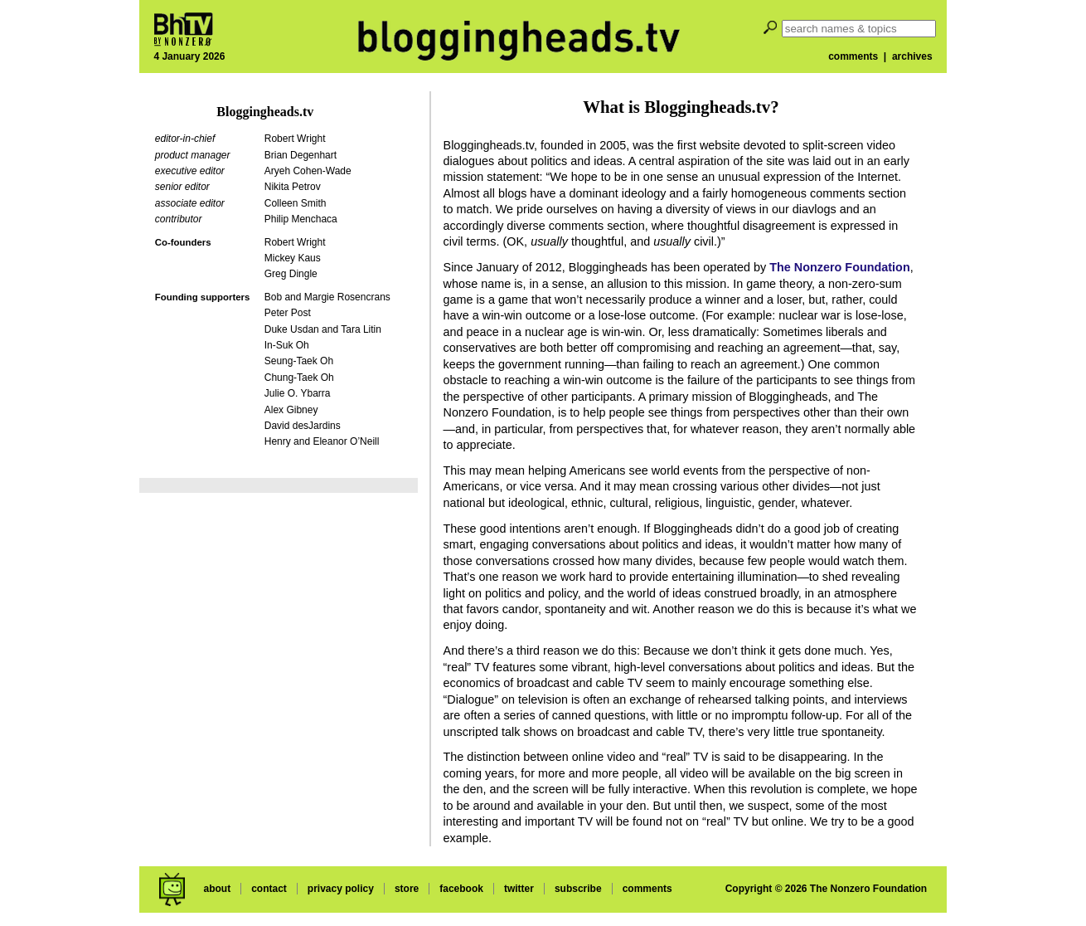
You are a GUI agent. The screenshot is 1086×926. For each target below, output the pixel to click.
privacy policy (341, 888)
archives (912, 56)
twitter (519, 888)
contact (269, 888)
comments (853, 56)
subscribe (578, 888)
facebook (461, 888)
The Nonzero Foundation (839, 267)
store (407, 888)
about (216, 888)
